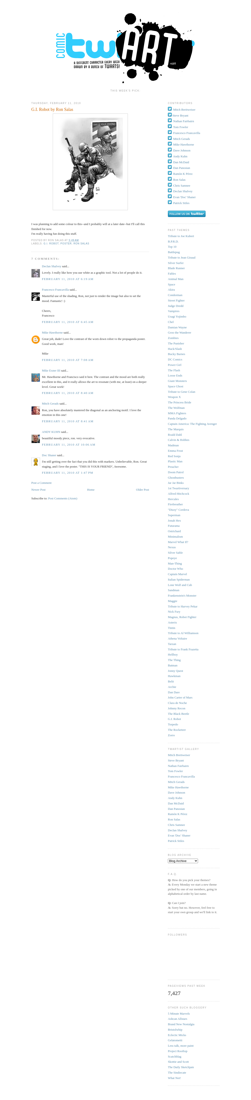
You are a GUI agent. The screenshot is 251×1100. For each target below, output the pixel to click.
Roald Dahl (175, 434)
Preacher (173, 466)
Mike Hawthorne (52, 332)
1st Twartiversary (178, 488)
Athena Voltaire (177, 638)
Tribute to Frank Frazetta (183, 649)
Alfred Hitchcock (178, 493)
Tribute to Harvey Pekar (183, 606)
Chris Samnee (181, 185)
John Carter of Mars (180, 697)
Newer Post (38, 489)
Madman (173, 445)
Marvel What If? (178, 542)
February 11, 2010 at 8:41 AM (67, 421)
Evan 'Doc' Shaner (184, 197)
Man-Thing (175, 563)
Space (171, 284)
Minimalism (175, 536)
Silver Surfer (176, 263)
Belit (171, 681)
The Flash (174, 370)
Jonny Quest (175, 671)
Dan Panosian (181, 168)
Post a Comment (41, 483)
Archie (172, 687)
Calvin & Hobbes (178, 440)
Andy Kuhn (180, 156)
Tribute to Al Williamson (183, 633)
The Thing (174, 660)
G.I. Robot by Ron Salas (52, 109)
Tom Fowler (180, 127)
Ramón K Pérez (183, 174)
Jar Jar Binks (176, 483)
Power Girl (174, 365)
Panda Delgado (177, 418)
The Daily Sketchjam (181, 1067)
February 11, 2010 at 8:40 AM (67, 393)
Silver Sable (175, 552)
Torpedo (173, 724)
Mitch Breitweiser (184, 109)
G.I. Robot (51, 243)
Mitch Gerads (50, 403)
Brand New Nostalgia (181, 1024)
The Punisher (176, 343)
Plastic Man (175, 461)
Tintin (171, 628)
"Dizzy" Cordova (178, 509)
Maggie (172, 601)
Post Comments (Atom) (62, 498)
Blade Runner (176, 268)
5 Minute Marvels (179, 1013)
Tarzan (172, 644)
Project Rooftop (177, 1051)
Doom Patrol (176, 472)
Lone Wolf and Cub (180, 585)
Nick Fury (174, 611)
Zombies (173, 338)
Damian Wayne (177, 327)
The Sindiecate (177, 1072)
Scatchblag (174, 1056)
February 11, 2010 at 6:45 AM (67, 322)
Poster (66, 243)
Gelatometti (175, 1040)
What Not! (174, 1078)
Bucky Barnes (176, 354)
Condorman (175, 295)
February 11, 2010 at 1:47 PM (67, 472)
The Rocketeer (177, 730)
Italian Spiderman (179, 579)
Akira (171, 289)
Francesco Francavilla (55, 289)
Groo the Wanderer (179, 332)
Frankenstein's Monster (182, 595)
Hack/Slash (175, 349)
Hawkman (174, 676)
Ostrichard (174, 531)
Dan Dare (174, 692)
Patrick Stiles (181, 203)
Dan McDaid (181, 162)
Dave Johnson (181, 150)
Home (91, 489)
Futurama (174, 525)
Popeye (172, 558)
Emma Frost (175, 450)
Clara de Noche (177, 703)
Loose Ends (175, 375)
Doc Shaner (49, 455)
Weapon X (174, 397)
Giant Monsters (177, 381)
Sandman (173, 590)
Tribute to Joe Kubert (181, 236)
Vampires (173, 311)
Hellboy (173, 654)
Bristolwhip (175, 1029)
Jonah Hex (174, 520)
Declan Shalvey (51, 266)
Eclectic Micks (177, 1035)
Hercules (173, 499)
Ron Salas (81, 243)
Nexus (172, 547)
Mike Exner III (51, 370)
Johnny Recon (176, 708)
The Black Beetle (178, 713)
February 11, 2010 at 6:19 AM (67, 279)
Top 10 (172, 246)
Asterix (172, 622)
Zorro (171, 735)
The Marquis (176, 429)
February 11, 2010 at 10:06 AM (68, 444)
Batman (172, 665)
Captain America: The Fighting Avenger (192, 424)
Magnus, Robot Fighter (182, 617)
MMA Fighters (177, 413)
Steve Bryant (180, 115)
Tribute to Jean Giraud (181, 257)
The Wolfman (176, 408)
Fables (172, 273)
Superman (174, 515)
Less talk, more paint (181, 1045)
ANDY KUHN (51, 432)
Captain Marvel (177, 574)
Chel (171, 322)
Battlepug (174, 252)
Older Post (142, 489)
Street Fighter (176, 300)
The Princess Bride (179, 402)
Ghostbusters (176, 477)
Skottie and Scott (178, 1061)
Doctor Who (175, 568)
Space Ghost (175, 386)
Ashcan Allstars (177, 1019)
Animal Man (175, 279)
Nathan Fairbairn (183, 121)
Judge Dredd (175, 306)
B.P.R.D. (173, 241)
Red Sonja (174, 456)
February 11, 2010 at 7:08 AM (67, 360)
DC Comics (175, 359)
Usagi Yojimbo (177, 316)
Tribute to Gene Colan (181, 391)
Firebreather (175, 504)
